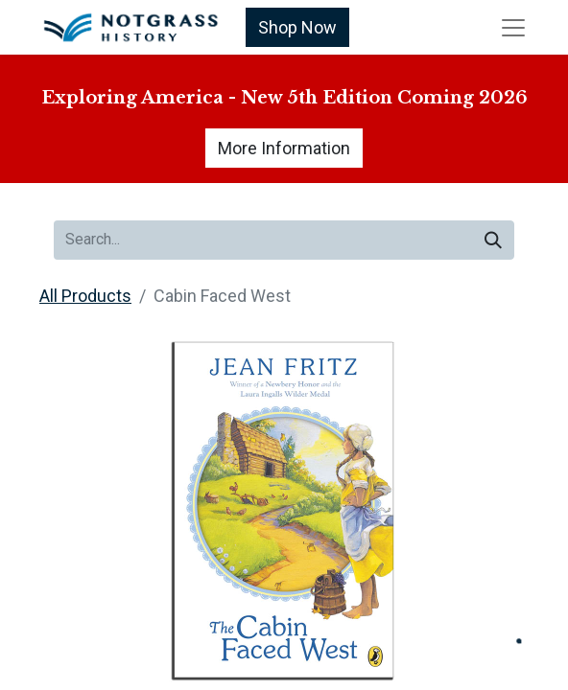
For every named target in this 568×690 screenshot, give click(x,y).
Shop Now (297, 27)
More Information (284, 148)
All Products (85, 296)
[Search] (493, 240)
